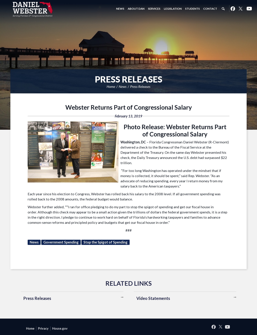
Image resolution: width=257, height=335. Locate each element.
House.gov (60, 328)
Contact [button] (210, 8)
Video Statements (153, 298)
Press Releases (140, 86)
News (123, 86)
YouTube (249, 8)
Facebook (232, 8)
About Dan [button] (136, 8)
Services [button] (154, 8)
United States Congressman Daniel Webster (33, 9)
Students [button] (192, 8)
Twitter (240, 8)
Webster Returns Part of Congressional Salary (128, 107)
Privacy (43, 328)
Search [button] (223, 8)
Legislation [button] (173, 8)
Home (111, 86)
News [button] (120, 8)
